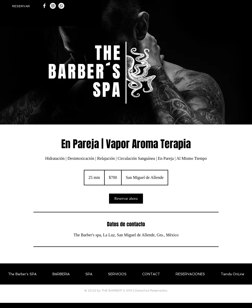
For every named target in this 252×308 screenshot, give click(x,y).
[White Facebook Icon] (44, 6)
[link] (126, 199)
